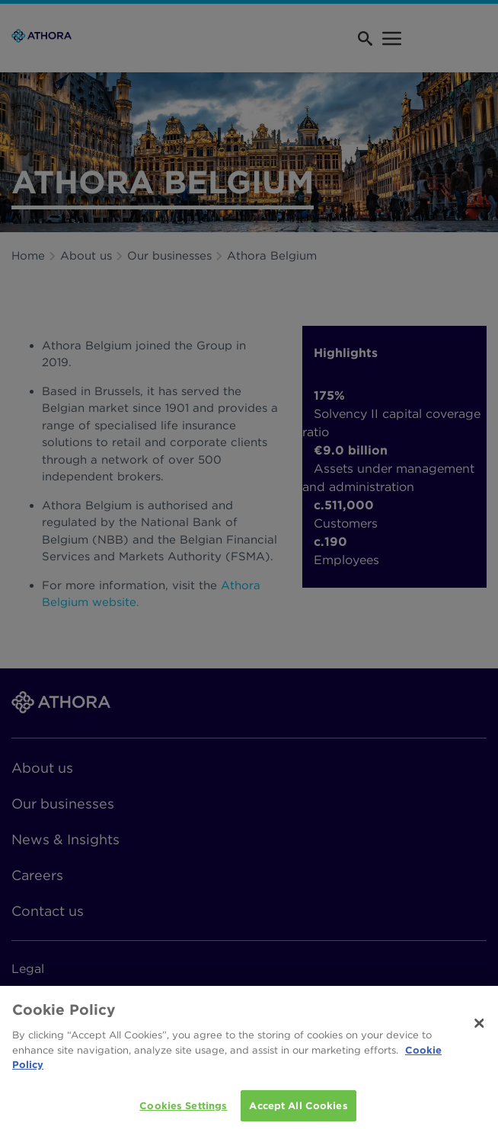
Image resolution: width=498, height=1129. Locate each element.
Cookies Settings (183, 1109)
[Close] (479, 1027)
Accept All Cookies (298, 1109)
